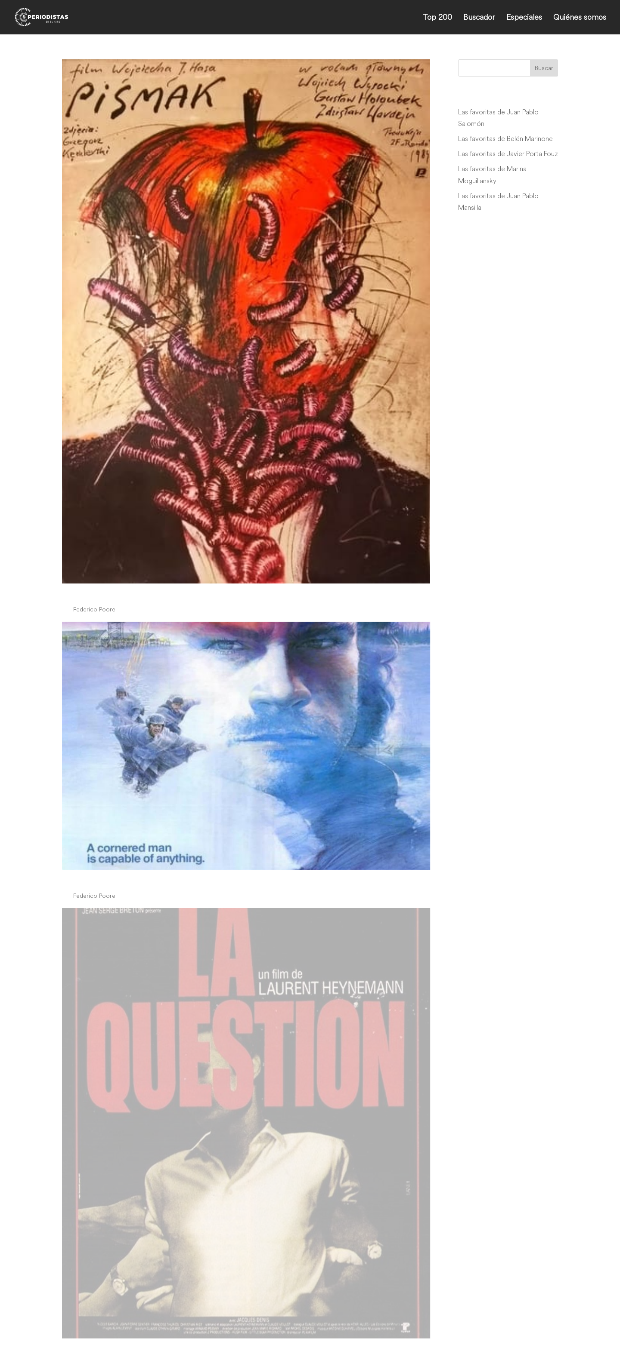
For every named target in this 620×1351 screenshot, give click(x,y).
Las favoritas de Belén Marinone (505, 138)
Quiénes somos (579, 18)
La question (93, 1147)
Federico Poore (94, 609)
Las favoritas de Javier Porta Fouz (508, 153)
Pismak (81, 593)
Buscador (479, 18)
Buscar (544, 68)
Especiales (524, 18)
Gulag (78, 879)
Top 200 (437, 18)
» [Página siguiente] (285, 1253)
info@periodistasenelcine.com (488, 1312)
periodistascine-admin (103, 1198)
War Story (89, 1217)
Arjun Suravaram (108, 1182)
